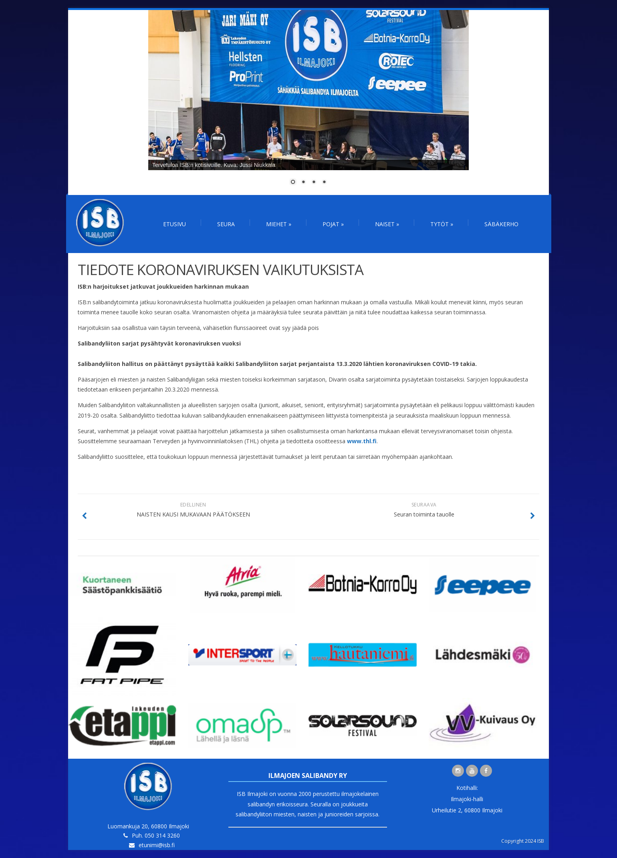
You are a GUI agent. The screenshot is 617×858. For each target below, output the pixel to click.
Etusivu (174, 224)
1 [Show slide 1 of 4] (292, 182)
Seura (226, 224)
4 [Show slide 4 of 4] (324, 182)
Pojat (333, 224)
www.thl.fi (362, 441)
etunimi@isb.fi (157, 845)
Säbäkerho (501, 224)
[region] (308, 102)
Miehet (278, 224)
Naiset (387, 224)
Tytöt (441, 224)
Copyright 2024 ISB (522, 841)
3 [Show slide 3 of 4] (313, 182)
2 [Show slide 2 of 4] (303, 182)
